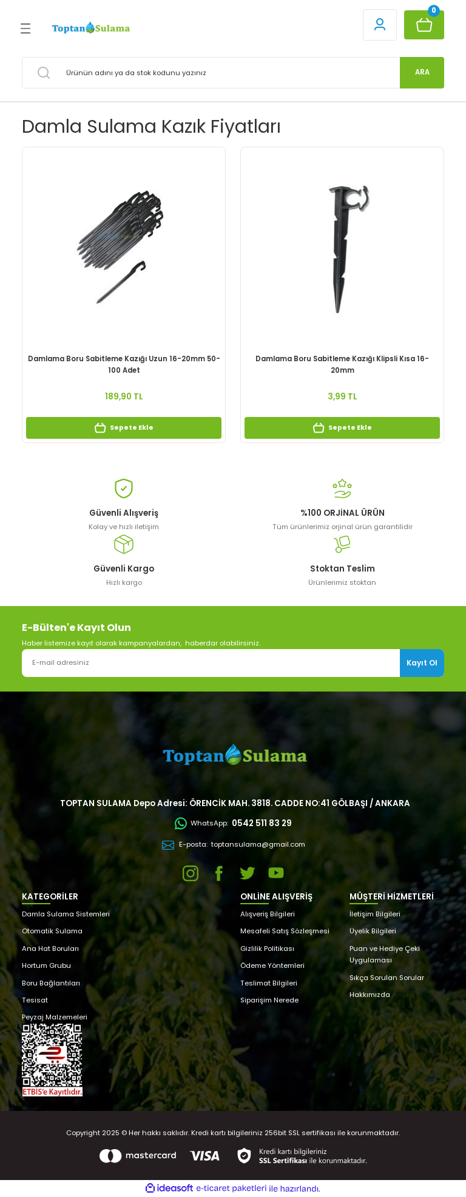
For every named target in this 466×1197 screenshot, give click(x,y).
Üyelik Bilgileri (373, 931)
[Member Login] (380, 25)
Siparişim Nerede (269, 1000)
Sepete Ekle (123, 428)
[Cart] (424, 24)
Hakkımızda (370, 994)
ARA (422, 72)
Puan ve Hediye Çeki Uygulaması (385, 954)
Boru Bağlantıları (51, 983)
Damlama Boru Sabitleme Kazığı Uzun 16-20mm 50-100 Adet (124, 364)
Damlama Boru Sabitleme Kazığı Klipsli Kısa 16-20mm (342, 364)
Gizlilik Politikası (267, 948)
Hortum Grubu (46, 965)
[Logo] (90, 28)
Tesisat (35, 1000)
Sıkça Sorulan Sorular (387, 977)
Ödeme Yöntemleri (272, 965)
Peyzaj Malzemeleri (54, 1017)
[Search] (233, 72)
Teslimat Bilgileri (268, 983)
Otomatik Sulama (52, 931)
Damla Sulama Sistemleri (66, 914)
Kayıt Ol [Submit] (422, 663)
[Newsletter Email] (233, 663)
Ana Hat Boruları (50, 948)
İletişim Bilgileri (375, 914)
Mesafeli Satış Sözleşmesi (284, 931)
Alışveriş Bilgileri (267, 914)
